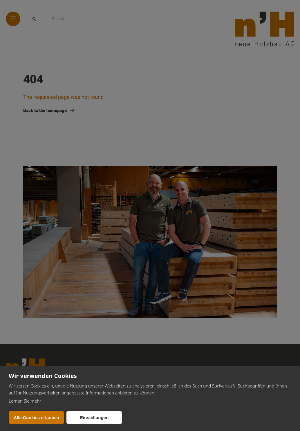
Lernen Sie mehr (25, 401)
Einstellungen (94, 417)
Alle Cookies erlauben (36, 417)
